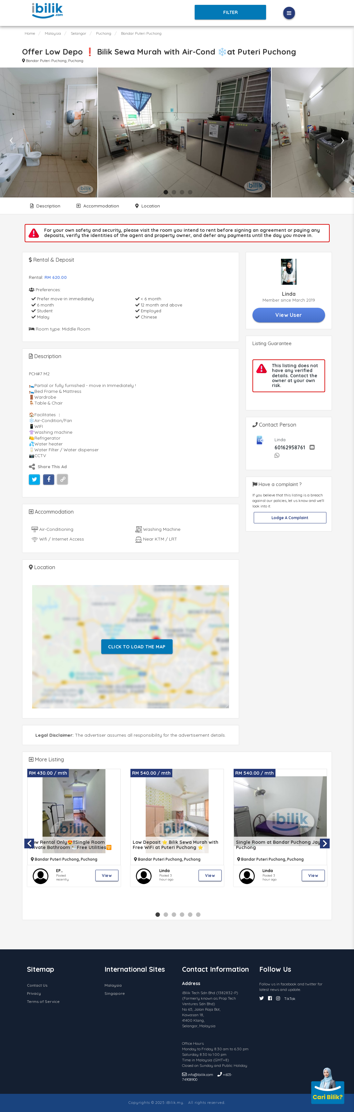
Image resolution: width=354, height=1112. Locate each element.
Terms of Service (43, 1001)
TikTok (289, 998)
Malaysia (53, 33)
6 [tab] (198, 915)
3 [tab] (182, 192)
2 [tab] (174, 192)
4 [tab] (190, 192)
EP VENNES (64, 870)
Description (45, 205)
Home (30, 33)
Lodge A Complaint (290, 517)
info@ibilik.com (198, 1074)
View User (288, 315)
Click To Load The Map (136, 647)
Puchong (103, 33)
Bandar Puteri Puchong (141, 33)
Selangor (78, 33)
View (107, 875)
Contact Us (37, 985)
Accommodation (98, 205)
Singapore (114, 993)
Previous (11, 132)
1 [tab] (166, 192)
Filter (230, 12)
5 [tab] (190, 915)
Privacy (34, 993)
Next (342, 132)
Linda (164, 870)
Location (147, 205)
